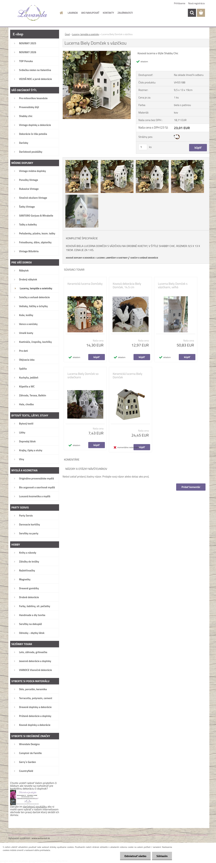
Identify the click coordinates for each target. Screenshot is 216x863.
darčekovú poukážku (35, 806)
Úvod (67, 34)
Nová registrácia (196, 3)
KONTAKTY (108, 13)
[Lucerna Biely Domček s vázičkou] (97, 52)
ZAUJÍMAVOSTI (125, 13)
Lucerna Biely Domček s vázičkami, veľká (173, 285)
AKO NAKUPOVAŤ (90, 13)
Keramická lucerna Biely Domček (127, 375)
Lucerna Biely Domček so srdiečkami (83, 375)
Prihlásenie (179, 3)
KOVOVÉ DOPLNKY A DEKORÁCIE (80, 257)
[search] (192, 13)
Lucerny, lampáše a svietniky (85, 34)
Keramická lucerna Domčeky (85, 283)
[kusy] (142, 147)
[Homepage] (61, 13)
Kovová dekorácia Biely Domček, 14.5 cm (127, 285)
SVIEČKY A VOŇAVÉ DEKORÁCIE (144, 257)
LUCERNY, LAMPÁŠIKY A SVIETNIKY (112, 257)
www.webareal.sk (41, 838)
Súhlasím (162, 856)
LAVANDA (73, 13)
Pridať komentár (190, 487)
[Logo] (32, 13)
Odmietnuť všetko (135, 856)
